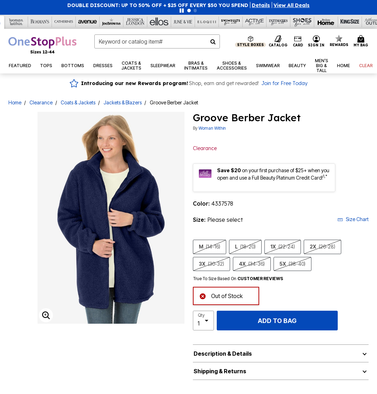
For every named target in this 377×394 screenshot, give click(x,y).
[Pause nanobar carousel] (181, 10)
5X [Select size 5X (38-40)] (292, 264)
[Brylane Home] (326, 22)
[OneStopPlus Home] (42, 45)
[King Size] (350, 22)
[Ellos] (159, 22)
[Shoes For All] (302, 22)
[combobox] (157, 41)
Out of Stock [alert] (221, 295)
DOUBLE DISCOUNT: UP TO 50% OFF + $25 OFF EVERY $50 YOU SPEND (157, 5)
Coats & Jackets (78, 102)
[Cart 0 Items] (362, 41)
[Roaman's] (40, 22)
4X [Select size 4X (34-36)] (252, 264)
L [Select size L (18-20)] (245, 247)
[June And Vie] (183, 22)
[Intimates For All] (278, 22)
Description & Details (223, 353)
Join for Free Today (284, 83)
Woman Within (212, 128)
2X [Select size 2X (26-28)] (322, 247)
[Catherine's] (64, 22)
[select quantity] (203, 320)
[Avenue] (88, 22)
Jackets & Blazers (122, 102)
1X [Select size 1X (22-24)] (282, 247)
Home (14, 102)
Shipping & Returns (220, 371)
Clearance (41, 102)
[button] (261, 5)
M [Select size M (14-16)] (209, 247)
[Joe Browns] (111, 22)
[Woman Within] (16, 22)
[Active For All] (255, 22)
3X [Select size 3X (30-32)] (211, 264)
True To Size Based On (238, 278)
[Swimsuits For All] (231, 22)
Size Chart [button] (353, 219)
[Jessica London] (135, 22)
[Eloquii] (207, 22)
